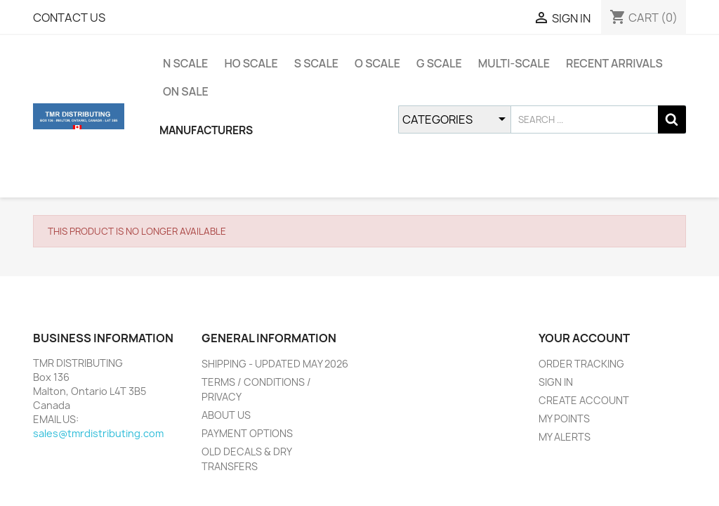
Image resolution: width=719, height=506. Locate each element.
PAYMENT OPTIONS (247, 433)
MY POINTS (564, 418)
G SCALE (439, 63)
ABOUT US (226, 415)
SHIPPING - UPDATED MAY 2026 (275, 363)
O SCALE (377, 63)
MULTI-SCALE (514, 63)
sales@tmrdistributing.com (98, 433)
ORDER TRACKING (581, 363)
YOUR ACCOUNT (584, 338)
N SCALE (185, 63)
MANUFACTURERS (206, 130)
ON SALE (186, 91)
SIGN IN (556, 382)
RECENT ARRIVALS (614, 63)
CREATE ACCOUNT (584, 400)
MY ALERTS (565, 436)
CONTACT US (69, 17)
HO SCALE (250, 63)
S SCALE (316, 63)
